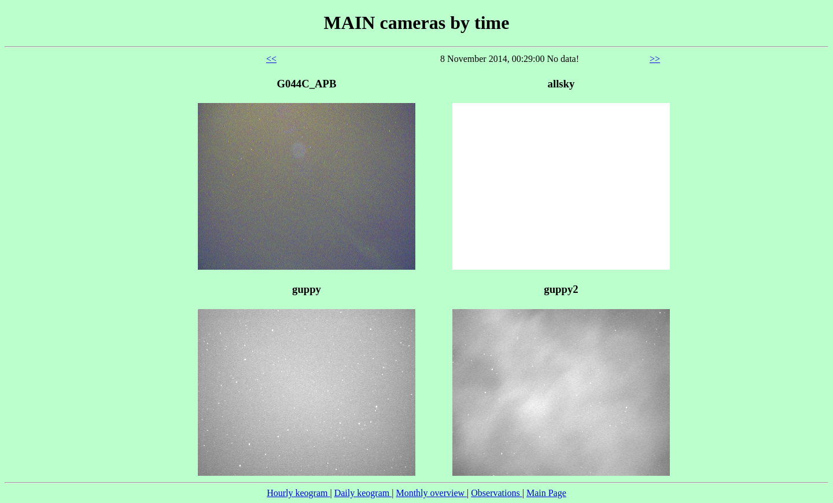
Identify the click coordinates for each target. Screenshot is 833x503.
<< (271, 59)
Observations (496, 493)
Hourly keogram (298, 493)
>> (655, 59)
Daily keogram (363, 493)
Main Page (546, 493)
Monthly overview (431, 493)
